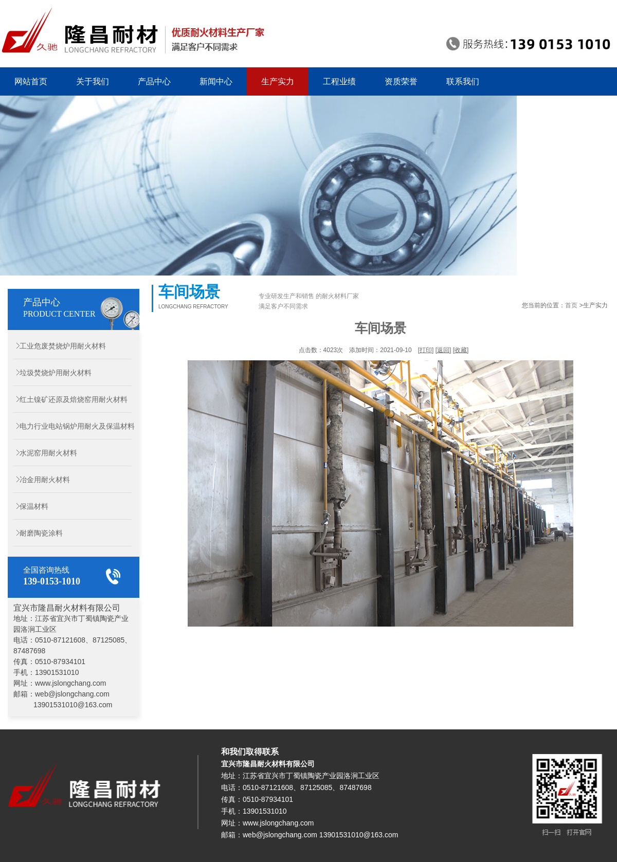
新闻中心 (215, 81)
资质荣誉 (401, 81)
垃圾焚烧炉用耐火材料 (50, 373)
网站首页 (30, 81)
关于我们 (92, 81)
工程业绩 (339, 81)
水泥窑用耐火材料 (42, 453)
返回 (443, 350)
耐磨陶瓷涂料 (35, 533)
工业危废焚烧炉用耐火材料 (57, 346)
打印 (426, 350)
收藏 (461, 350)
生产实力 (277, 81)
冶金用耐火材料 (39, 479)
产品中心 (154, 81)
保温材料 (28, 506)
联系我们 (462, 81)
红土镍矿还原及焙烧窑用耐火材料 (68, 399)
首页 (571, 305)
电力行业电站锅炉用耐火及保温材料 (71, 426)
